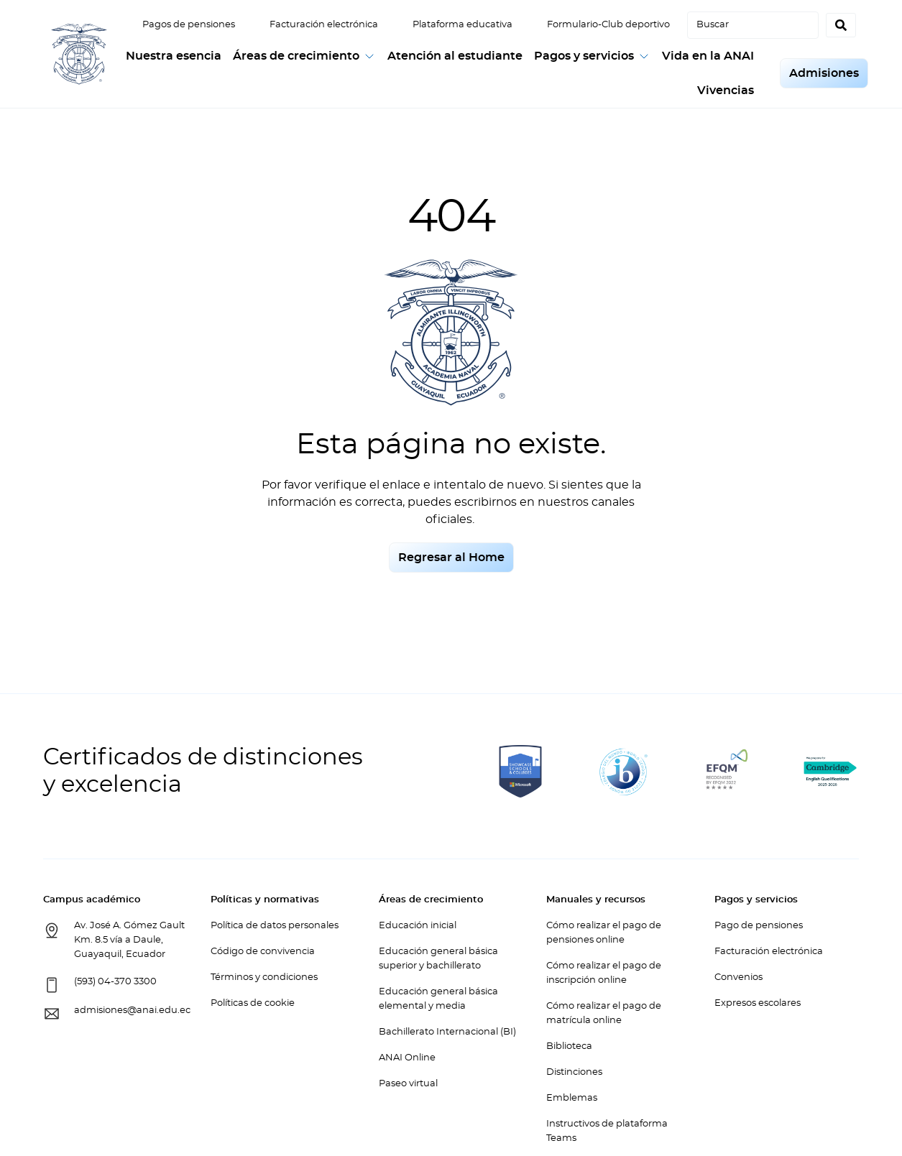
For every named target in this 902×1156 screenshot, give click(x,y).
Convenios (738, 977)
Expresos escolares (757, 1003)
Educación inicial (417, 925)
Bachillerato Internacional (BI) (447, 1032)
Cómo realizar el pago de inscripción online (603, 973)
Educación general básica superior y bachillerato (438, 959)
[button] (304, 56)
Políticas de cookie (253, 1003)
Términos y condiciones (264, 977)
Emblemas (571, 1098)
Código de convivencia (263, 951)
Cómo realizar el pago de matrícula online (603, 1013)
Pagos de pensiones (188, 24)
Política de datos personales (275, 925)
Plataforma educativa (462, 24)
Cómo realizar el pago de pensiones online (603, 933)
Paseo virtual (408, 1083)
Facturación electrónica (324, 24)
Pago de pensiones (758, 925)
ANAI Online (407, 1058)
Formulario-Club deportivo (608, 24)
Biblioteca (569, 1046)
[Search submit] (841, 25)
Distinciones (574, 1072)
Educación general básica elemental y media (438, 999)
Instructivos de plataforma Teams (607, 1131)
